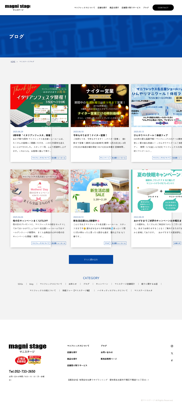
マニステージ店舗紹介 (125, 283)
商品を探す (114, 7)
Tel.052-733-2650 (22, 371)
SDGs (20, 283)
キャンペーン (102, 283)
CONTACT (163, 7)
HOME (13, 61)
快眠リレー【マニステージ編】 (76, 290)
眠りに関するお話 (149, 283)
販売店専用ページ (109, 358)
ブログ (146, 7)
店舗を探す (102, 7)
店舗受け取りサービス (131, 7)
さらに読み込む (91, 259)
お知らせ (73, 283)
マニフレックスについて (84, 7)
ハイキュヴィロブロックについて (112, 290)
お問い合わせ (107, 352)
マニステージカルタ (143, 290)
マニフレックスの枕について (43, 290)
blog (31, 283)
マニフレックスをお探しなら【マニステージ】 (18, 7)
